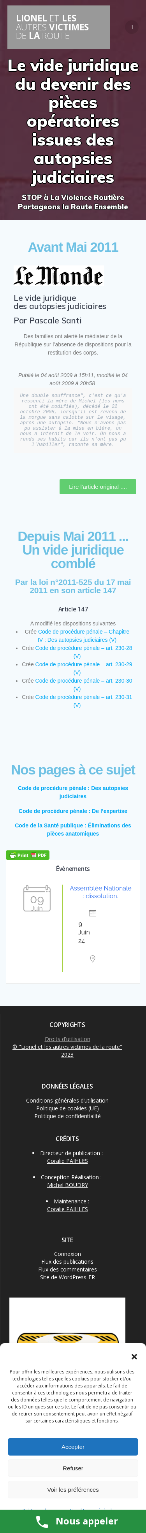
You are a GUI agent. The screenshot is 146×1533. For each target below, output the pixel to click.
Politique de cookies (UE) (67, 1108)
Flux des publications (67, 1261)
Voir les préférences (73, 1489)
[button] (134, 1357)
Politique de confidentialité (67, 1116)
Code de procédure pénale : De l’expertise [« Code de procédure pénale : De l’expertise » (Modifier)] (73, 811)
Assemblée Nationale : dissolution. (100, 892)
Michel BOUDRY (67, 1185)
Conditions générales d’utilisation (67, 1100)
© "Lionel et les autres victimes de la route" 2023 (67, 1050)
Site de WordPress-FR (67, 1277)
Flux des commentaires (67, 1269)
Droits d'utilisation (67, 1039)
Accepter (73, 1446)
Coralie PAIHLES (67, 1160)
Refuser (73, 1468)
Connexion (67, 1253)
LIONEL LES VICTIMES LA (52, 27)
